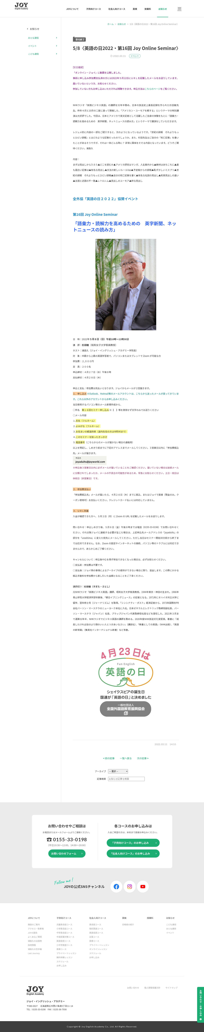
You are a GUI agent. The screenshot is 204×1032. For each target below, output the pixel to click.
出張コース (94, 936)
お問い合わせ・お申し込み (200, 1003)
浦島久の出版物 (35, 940)
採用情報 (32, 945)
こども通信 (33, 53)
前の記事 (109, 758)
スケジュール (62, 961)
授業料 (148, 8)
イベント (135, 56)
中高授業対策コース (65, 936)
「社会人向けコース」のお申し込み (130, 853)
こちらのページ (152, 88)
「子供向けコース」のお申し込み (130, 842)
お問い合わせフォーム (63, 853)
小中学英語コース (64, 945)
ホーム (110, 24)
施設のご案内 (34, 924)
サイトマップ (171, 987)
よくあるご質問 (35, 936)
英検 (135, 8)
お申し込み (61, 965)
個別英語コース (96, 928)
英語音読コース (63, 940)
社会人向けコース (116, 8)
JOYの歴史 (32, 932)
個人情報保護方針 (152, 987)
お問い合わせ (133, 987)
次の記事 (143, 758)
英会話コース (95, 924)
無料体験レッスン (64, 957)
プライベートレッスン (66, 953)
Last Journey (34, 953)
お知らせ (162, 8)
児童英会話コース (64, 924)
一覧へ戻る (126, 758)
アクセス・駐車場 (36, 928)
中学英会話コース (64, 932)
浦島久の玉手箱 (35, 949)
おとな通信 (33, 37)
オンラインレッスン (98, 949)
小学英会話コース (64, 928)
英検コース (61, 949)
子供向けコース (93, 8)
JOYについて (72, 8)
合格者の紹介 (128, 924)
